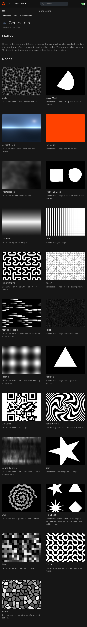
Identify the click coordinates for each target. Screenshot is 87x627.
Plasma (21, 362)
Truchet (65, 549)
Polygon (65, 362)
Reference (6, 16)
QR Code (21, 409)
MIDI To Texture (21, 315)
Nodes (17, 16)
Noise (65, 315)
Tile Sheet (65, 500)
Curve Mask (65, 83)
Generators (27, 16)
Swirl (21, 500)
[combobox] (54, 4)
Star (65, 453)
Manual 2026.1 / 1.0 (17, 4)
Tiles (21, 549)
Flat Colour (65, 130)
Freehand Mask (65, 177)
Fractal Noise (21, 177)
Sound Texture (21, 453)
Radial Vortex (65, 409)
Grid (65, 224)
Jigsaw (65, 268)
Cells (21, 83)
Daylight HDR (21, 130)
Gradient (21, 224)
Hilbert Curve (21, 268)
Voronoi (21, 596)
